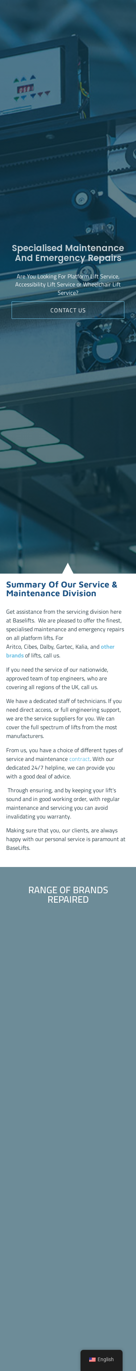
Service (109, 277)
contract (79, 758)
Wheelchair (97, 285)
